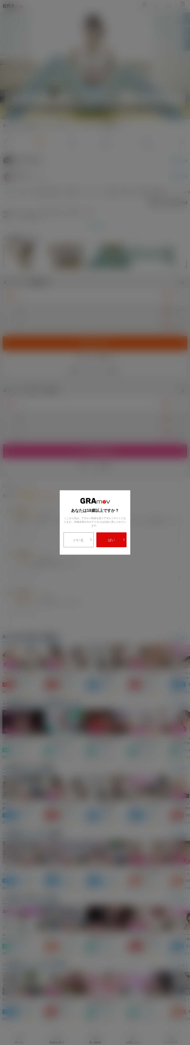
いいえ (82, 540)
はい (116, 540)
